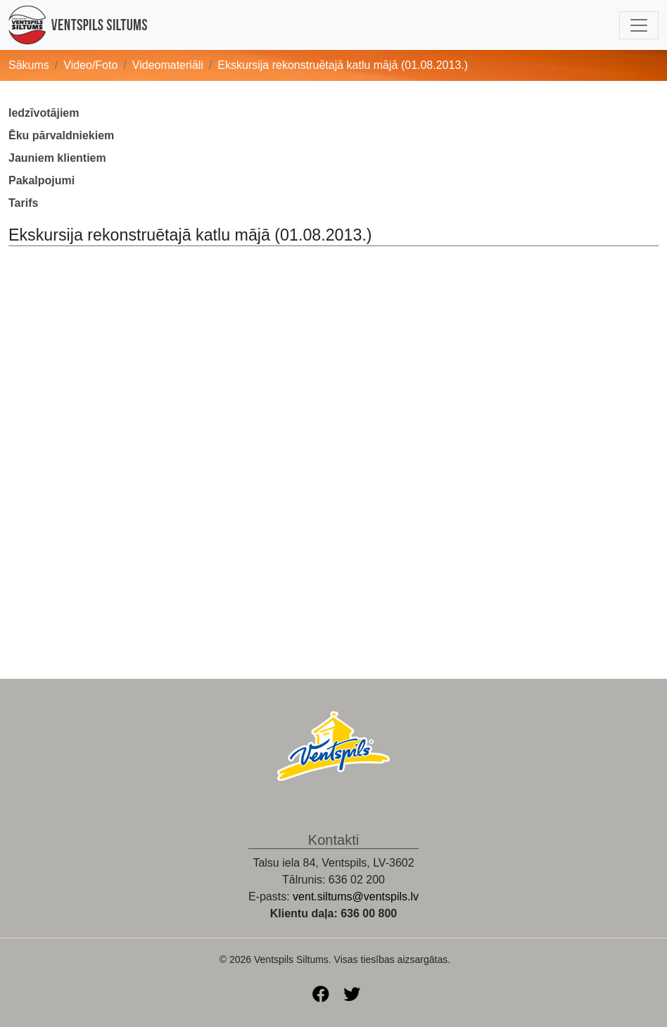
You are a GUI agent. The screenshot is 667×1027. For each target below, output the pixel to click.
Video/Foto (90, 65)
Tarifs (23, 203)
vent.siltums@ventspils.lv (356, 896)
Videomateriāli (167, 65)
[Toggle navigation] (639, 25)
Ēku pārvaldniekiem (61, 135)
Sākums (28, 65)
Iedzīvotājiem (43, 113)
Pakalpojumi (41, 180)
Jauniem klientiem (57, 158)
